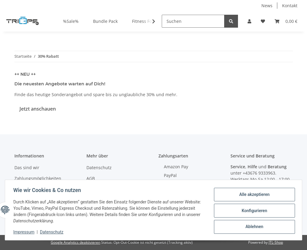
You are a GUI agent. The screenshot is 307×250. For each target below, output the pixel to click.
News (266, 5)
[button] (249, 21)
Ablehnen (253, 226)
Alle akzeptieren (253, 195)
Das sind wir (26, 167)
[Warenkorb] (286, 21)
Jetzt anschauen (38, 108)
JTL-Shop (276, 242)
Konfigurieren (253, 210)
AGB (90, 178)
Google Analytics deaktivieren (75, 242)
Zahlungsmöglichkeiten (37, 178)
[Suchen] (193, 21)
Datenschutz (99, 167)
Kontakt (289, 5)
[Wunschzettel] (263, 21)
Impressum (25, 232)
